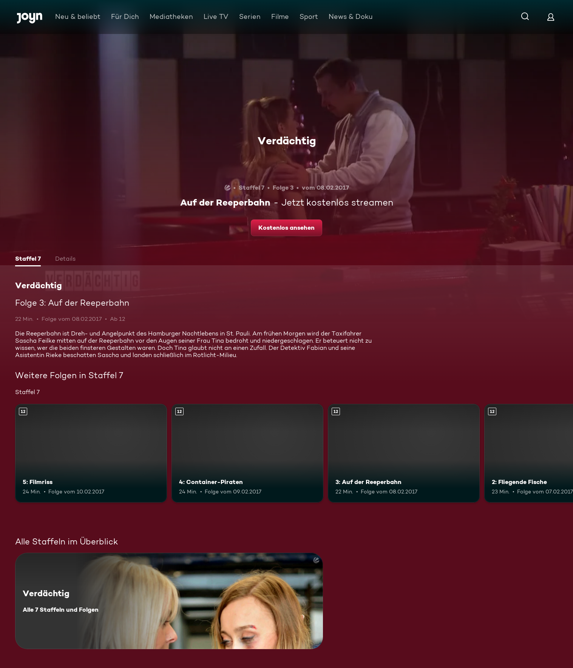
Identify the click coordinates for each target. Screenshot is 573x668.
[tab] (28, 259)
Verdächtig (287, 140)
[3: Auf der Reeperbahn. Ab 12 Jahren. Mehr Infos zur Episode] (404, 453)
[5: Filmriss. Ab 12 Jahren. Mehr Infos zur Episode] (91, 453)
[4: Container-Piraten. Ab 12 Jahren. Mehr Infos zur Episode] (247, 453)
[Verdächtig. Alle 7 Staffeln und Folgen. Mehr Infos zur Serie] (169, 601)
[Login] (551, 16)
